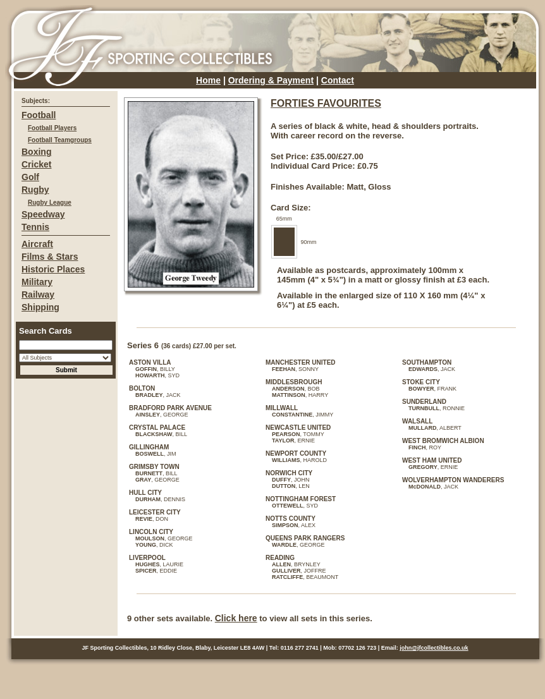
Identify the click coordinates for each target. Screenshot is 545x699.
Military (36, 282)
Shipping (40, 307)
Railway (37, 294)
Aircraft (37, 244)
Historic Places (53, 269)
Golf (30, 177)
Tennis (35, 227)
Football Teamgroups (60, 140)
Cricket (36, 164)
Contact (337, 80)
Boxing (36, 152)
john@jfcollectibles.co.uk (434, 648)
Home (208, 80)
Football (38, 115)
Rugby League (49, 202)
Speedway (42, 214)
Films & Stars (49, 257)
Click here (236, 618)
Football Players (52, 128)
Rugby (35, 190)
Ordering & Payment (271, 80)
